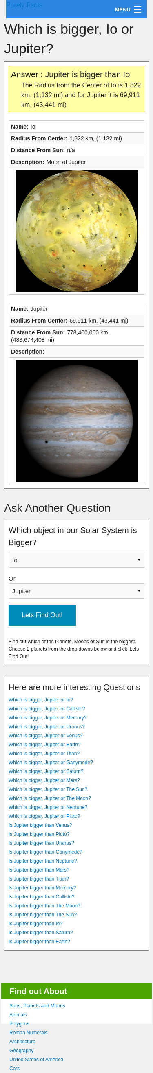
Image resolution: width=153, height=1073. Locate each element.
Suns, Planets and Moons (37, 1006)
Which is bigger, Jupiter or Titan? (44, 753)
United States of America (36, 1059)
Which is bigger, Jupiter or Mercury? (47, 718)
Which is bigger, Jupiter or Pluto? (44, 816)
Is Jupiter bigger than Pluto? (39, 834)
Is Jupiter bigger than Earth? (39, 941)
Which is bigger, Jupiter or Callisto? (47, 709)
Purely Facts (24, 5)
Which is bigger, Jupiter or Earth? (45, 744)
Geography (21, 1050)
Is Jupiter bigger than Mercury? (42, 888)
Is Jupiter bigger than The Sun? (43, 915)
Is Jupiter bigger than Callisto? (41, 897)
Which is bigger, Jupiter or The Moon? (50, 798)
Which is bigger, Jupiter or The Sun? (48, 789)
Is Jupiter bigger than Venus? (40, 825)
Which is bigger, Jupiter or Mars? (44, 780)
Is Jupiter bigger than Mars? (39, 870)
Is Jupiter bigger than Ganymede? (45, 852)
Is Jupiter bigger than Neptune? (43, 861)
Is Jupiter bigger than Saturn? (41, 932)
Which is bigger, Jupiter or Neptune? (48, 807)
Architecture (22, 1042)
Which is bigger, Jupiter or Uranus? (47, 727)
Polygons (19, 1024)
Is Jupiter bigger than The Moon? (44, 906)
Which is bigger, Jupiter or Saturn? (46, 771)
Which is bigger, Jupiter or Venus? (45, 736)
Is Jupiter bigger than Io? (35, 924)
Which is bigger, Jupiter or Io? (41, 700)
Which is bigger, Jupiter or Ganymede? (51, 762)
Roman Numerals (28, 1033)
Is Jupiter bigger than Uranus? (41, 843)
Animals (18, 1015)
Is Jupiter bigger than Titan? (39, 879)
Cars (14, 1068)
